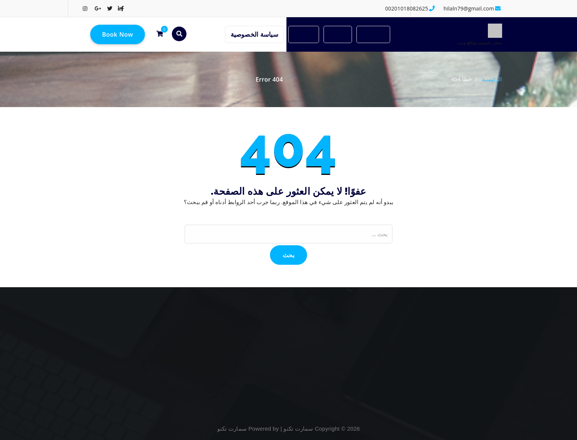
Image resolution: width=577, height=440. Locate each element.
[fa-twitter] (109, 8)
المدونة (303, 34)
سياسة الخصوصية (254, 34)
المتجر (337, 34)
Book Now (117, 34)
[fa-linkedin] (120, 8)
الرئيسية (373, 34)
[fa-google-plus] (98, 8)
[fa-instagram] (85, 8)
